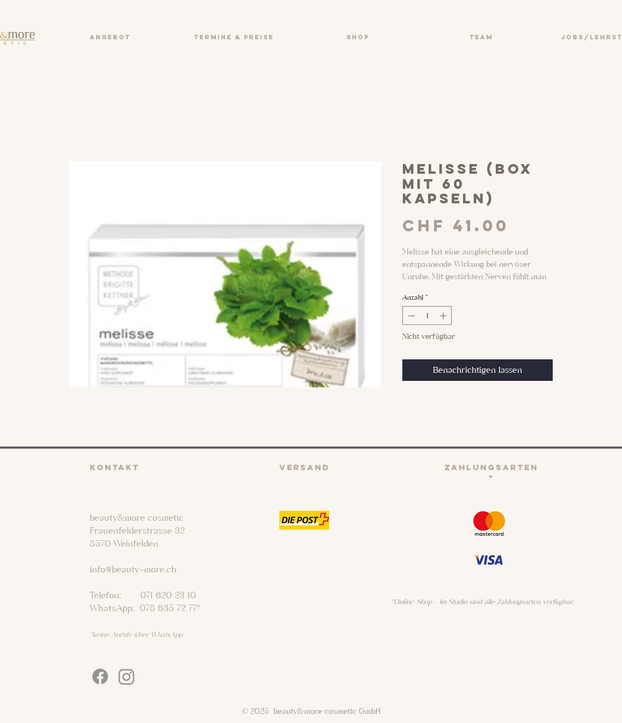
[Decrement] (410, 316)
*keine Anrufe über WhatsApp (136, 634)
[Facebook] (100, 676)
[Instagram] (126, 676)
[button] (110, 37)
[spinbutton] (427, 316)
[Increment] (444, 316)
